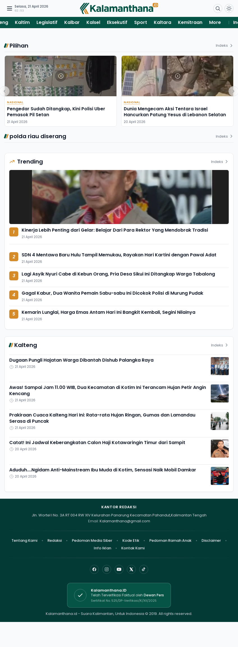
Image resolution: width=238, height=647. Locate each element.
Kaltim (22, 22)
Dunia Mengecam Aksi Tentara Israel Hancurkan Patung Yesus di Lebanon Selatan (175, 112)
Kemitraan (190, 22)
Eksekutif (117, 22)
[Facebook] (94, 569)
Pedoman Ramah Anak (170, 540)
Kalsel (93, 22)
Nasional (15, 102)
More (215, 22)
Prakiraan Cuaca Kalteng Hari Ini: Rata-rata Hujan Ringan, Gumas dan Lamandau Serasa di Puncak (102, 418)
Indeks (225, 45)
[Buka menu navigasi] (9, 8)
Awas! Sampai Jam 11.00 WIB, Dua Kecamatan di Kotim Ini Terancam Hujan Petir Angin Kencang (107, 390)
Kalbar (72, 22)
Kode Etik (130, 540)
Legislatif (47, 22)
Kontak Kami (133, 548)
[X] (131, 569)
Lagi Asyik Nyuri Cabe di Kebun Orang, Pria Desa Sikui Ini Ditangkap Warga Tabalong (118, 274)
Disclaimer (211, 540)
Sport (140, 22)
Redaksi (54, 540)
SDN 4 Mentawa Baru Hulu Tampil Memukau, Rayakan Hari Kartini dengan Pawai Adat (119, 255)
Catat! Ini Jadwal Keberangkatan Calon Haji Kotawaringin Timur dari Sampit (97, 442)
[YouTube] (119, 569)
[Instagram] (106, 569)
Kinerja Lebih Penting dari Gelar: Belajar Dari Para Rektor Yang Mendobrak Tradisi (115, 230)
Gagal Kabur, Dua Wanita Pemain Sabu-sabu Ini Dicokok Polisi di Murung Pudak (112, 293)
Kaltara (162, 22)
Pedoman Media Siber (92, 540)
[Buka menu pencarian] (217, 8)
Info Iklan (102, 548)
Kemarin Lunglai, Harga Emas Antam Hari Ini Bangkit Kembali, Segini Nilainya (108, 312)
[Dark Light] (229, 8)
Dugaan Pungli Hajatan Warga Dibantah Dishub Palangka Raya (81, 360)
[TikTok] (143, 569)
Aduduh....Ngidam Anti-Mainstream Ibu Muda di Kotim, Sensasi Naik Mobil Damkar (102, 470)
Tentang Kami (24, 540)
